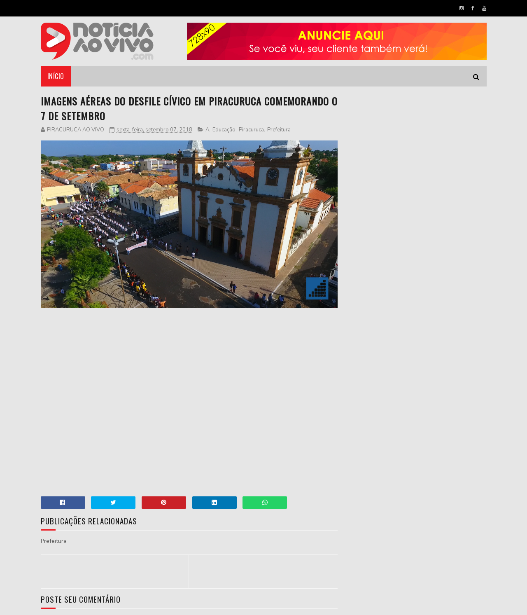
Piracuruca (251, 129)
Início (55, 76)
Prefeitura (279, 129)
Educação (224, 129)
